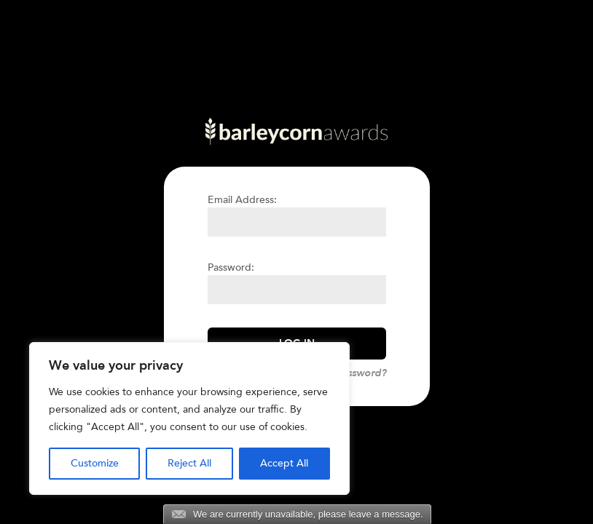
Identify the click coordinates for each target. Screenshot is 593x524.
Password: (231, 267)
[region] (189, 418)
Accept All (284, 463)
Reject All (189, 463)
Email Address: (242, 200)
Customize (95, 463)
